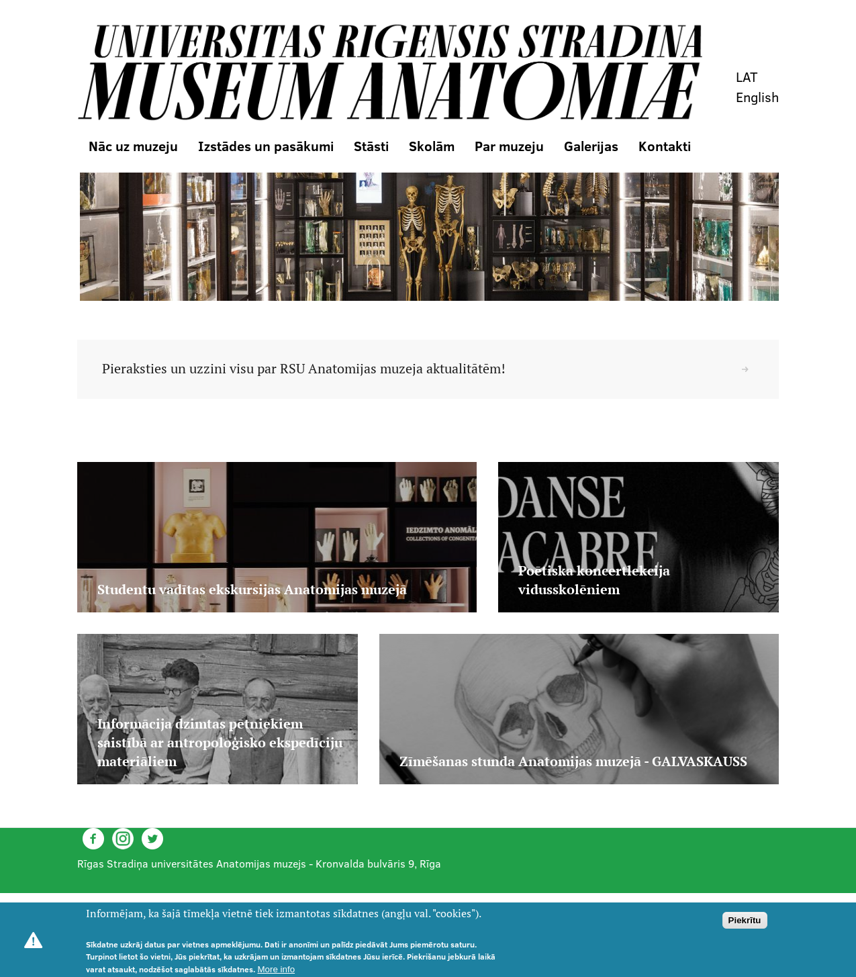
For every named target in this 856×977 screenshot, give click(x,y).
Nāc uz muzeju (133, 145)
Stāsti (371, 145)
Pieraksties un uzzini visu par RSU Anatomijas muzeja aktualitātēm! (304, 368)
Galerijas (591, 145)
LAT (747, 76)
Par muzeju (509, 145)
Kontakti (664, 145)
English (757, 96)
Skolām (432, 145)
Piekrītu (744, 920)
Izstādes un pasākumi (266, 145)
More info (276, 969)
